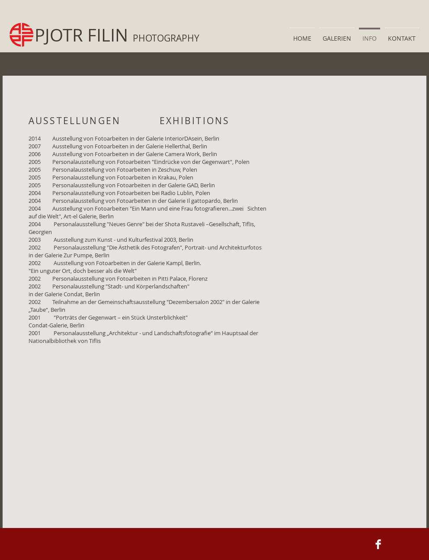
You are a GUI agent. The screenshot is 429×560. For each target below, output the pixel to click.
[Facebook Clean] (378, 544)
